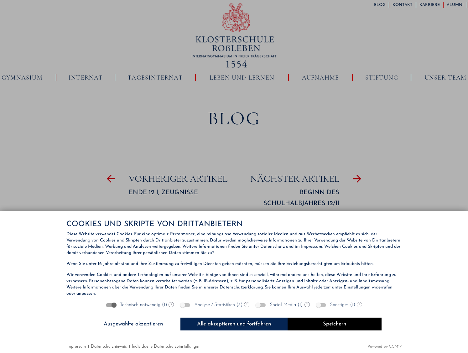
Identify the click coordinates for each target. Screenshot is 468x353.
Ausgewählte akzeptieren (133, 324)
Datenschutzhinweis (109, 346)
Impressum (76, 346)
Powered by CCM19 (385, 347)
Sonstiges (339, 305)
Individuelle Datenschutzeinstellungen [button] (166, 346)
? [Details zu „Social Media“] (307, 305)
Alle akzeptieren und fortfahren (234, 324)
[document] (234, 259)
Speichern (334, 324)
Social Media (283, 305)
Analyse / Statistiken (214, 305)
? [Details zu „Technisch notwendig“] (171, 305)
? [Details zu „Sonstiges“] (359, 305)
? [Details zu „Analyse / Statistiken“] (246, 305)
